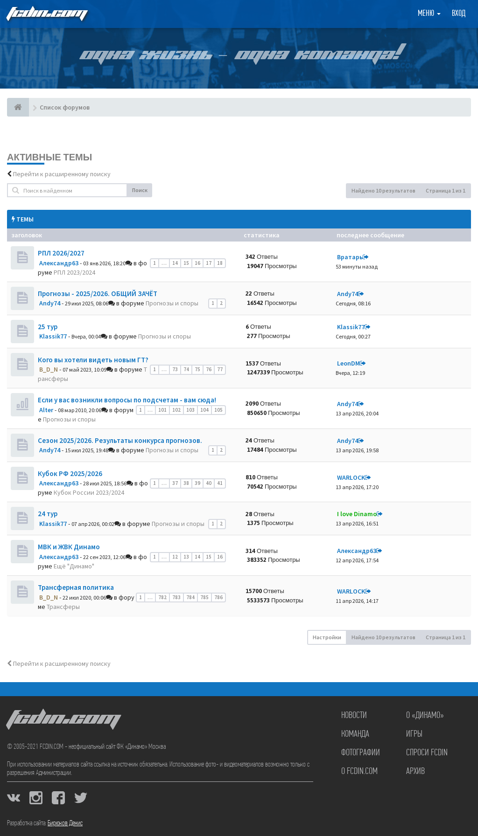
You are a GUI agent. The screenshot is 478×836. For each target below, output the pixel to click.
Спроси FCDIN (427, 753)
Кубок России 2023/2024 (89, 492)
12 (175, 556)
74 (186, 369)
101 (162, 410)
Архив (415, 771)
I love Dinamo (357, 514)
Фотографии (360, 753)
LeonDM (348, 363)
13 (186, 556)
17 (208, 263)
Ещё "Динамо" (74, 566)
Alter (46, 410)
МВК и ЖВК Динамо (69, 546)
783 (176, 597)
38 (186, 483)
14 (175, 263)
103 (190, 410)
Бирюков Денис (65, 823)
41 (220, 483)
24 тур (47, 513)
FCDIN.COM (46, 13)
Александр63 (58, 263)
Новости (354, 715)
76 (208, 369)
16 (197, 263)
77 (220, 369)
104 (204, 410)
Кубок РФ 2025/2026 (70, 473)
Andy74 (49, 303)
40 (208, 483)
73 (175, 369)
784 (190, 597)
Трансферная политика (76, 587)
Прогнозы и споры (172, 303)
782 (162, 597)
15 (186, 263)
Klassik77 (53, 336)
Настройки (327, 637)
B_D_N (48, 369)
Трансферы (63, 606)
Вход (458, 13)
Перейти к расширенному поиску (62, 174)
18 (220, 263)
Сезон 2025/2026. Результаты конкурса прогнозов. (120, 440)
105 (218, 410)
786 (218, 597)
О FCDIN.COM (359, 771)
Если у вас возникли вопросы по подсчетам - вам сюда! (127, 399)
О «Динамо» (425, 715)
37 (175, 483)
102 (176, 410)
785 (204, 597)
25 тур (47, 326)
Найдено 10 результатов (383, 190)
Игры (414, 734)
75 (197, 369)
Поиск (140, 190)
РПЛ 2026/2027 (61, 253)
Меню (429, 13)
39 (197, 483)
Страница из (445, 190)
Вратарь (350, 257)
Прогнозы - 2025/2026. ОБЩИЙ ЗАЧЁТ (97, 293)
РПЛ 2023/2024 (74, 272)
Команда (355, 734)
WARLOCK (351, 477)
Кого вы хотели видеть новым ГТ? (93, 359)
